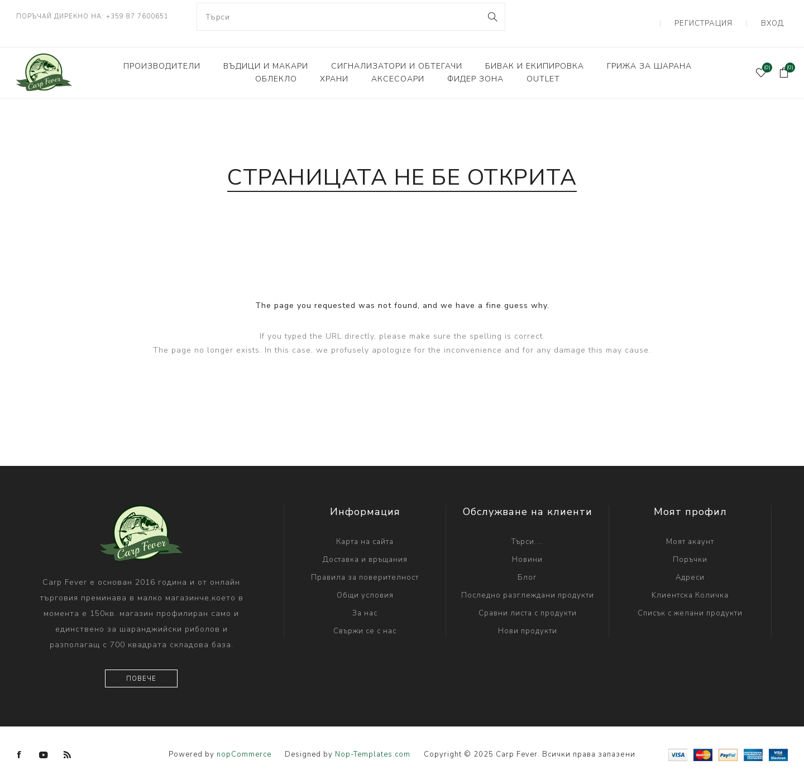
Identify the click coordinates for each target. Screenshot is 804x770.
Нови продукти (527, 618)
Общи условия (365, 582)
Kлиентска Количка (690, 582)
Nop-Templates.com (372, 742)
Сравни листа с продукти (527, 600)
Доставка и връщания (365, 546)
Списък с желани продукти (690, 600)
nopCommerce (244, 742)
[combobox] (351, 17)
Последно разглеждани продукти (527, 582)
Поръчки (690, 546)
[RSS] (67, 741)
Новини (527, 546)
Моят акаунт (690, 528)
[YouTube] (43, 741)
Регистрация (718, 16)
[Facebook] (19, 741)
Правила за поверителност (365, 564)
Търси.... (527, 528)
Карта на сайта (365, 528)
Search (492, 17)
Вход (777, 16)
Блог (527, 564)
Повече (141, 665)
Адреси (690, 564)
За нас (364, 600)
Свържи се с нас (364, 618)
